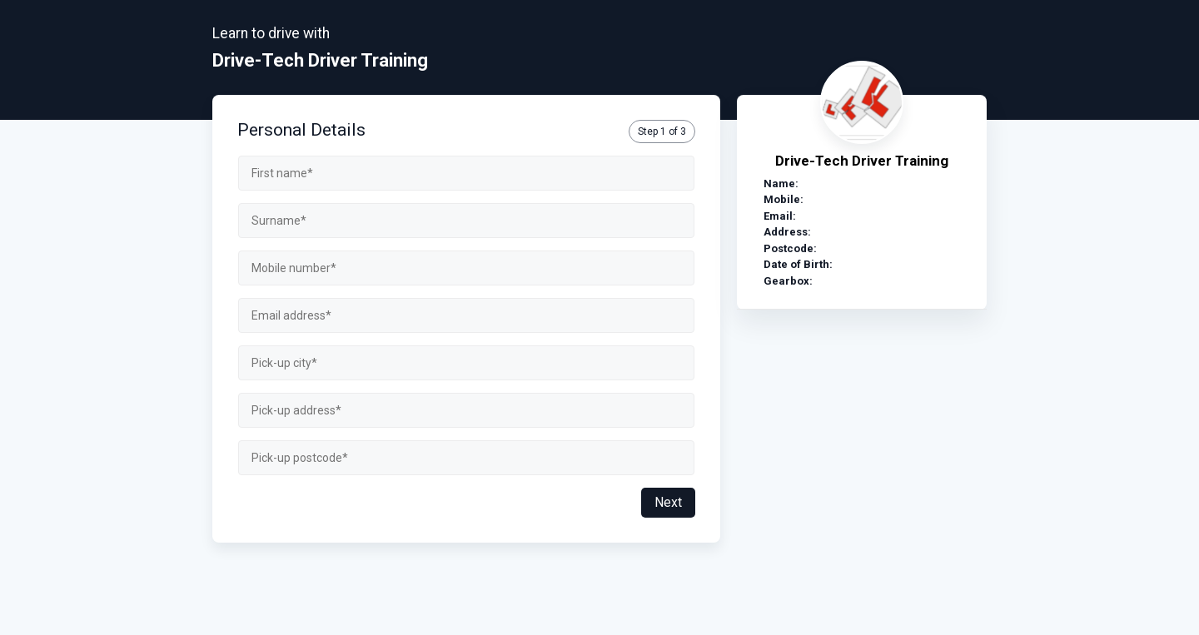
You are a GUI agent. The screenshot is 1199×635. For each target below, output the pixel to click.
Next (668, 502)
